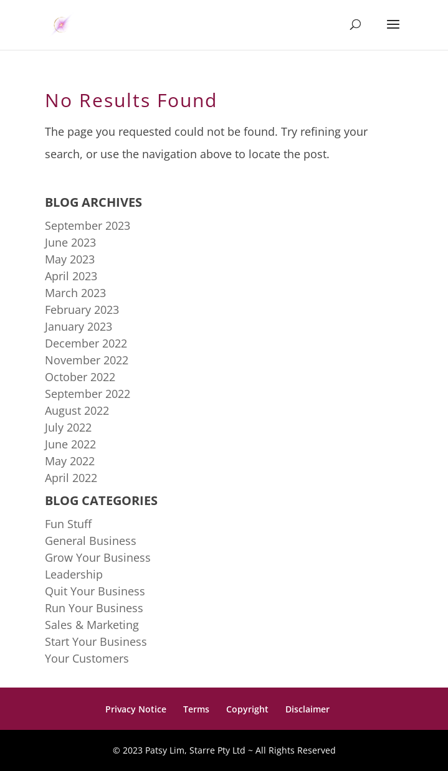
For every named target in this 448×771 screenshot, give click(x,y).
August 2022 (77, 410)
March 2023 (75, 292)
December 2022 (86, 343)
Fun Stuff (68, 523)
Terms (196, 709)
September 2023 (87, 225)
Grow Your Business (98, 557)
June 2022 (70, 444)
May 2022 (70, 460)
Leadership (74, 574)
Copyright (247, 709)
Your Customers (87, 658)
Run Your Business (94, 607)
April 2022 (71, 477)
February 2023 (82, 309)
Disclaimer (307, 709)
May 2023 (70, 259)
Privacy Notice (135, 709)
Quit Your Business (95, 591)
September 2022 (87, 393)
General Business (90, 540)
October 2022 (80, 376)
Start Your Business (96, 641)
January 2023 (78, 326)
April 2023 (71, 275)
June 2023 (70, 242)
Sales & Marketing (92, 624)
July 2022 (68, 427)
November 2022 (86, 359)
